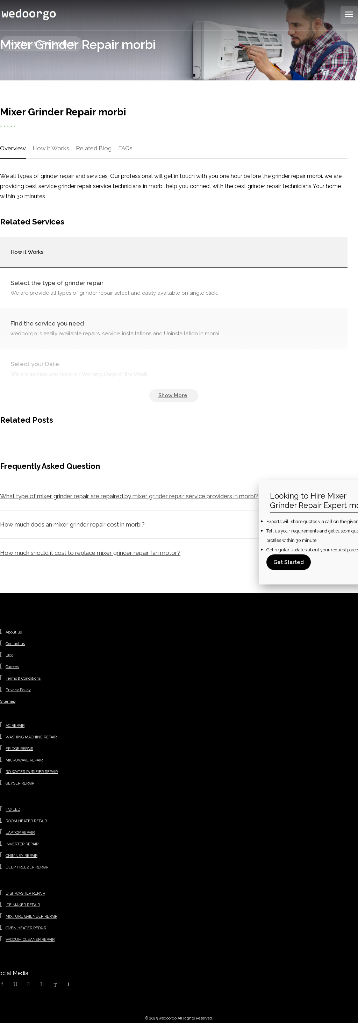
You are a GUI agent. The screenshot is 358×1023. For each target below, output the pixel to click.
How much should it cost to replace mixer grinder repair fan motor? (90, 552)
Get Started (288, 562)
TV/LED (13, 809)
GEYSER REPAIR (20, 783)
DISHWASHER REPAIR (25, 893)
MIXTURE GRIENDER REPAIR (31, 916)
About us (14, 632)
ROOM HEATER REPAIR (26, 821)
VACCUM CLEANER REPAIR (30, 939)
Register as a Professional (41, 43)
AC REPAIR (15, 725)
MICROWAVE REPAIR (24, 760)
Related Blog (94, 148)
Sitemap (7, 701)
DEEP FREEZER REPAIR (27, 867)
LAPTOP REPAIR (20, 832)
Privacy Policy (18, 690)
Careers (12, 667)
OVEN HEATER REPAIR (26, 928)
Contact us (15, 644)
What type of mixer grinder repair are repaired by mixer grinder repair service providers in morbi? (129, 496)
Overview (13, 148)
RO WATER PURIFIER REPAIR (32, 772)
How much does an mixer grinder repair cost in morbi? (72, 524)
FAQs (125, 148)
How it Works (51, 148)
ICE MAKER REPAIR (23, 905)
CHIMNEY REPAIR (21, 855)
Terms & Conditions (23, 678)
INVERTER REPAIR (22, 844)
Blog (10, 655)
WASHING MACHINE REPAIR (31, 737)
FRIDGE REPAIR (19, 748)
